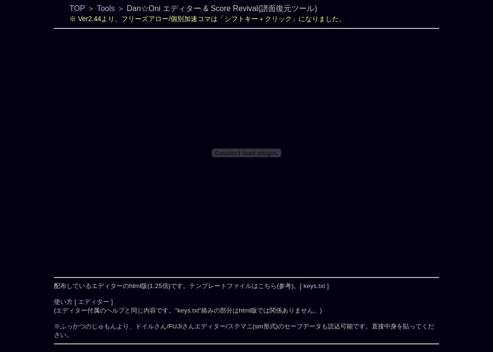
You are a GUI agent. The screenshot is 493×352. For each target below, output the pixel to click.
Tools (106, 8)
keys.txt (314, 285)
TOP (77, 8)
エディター (94, 301)
